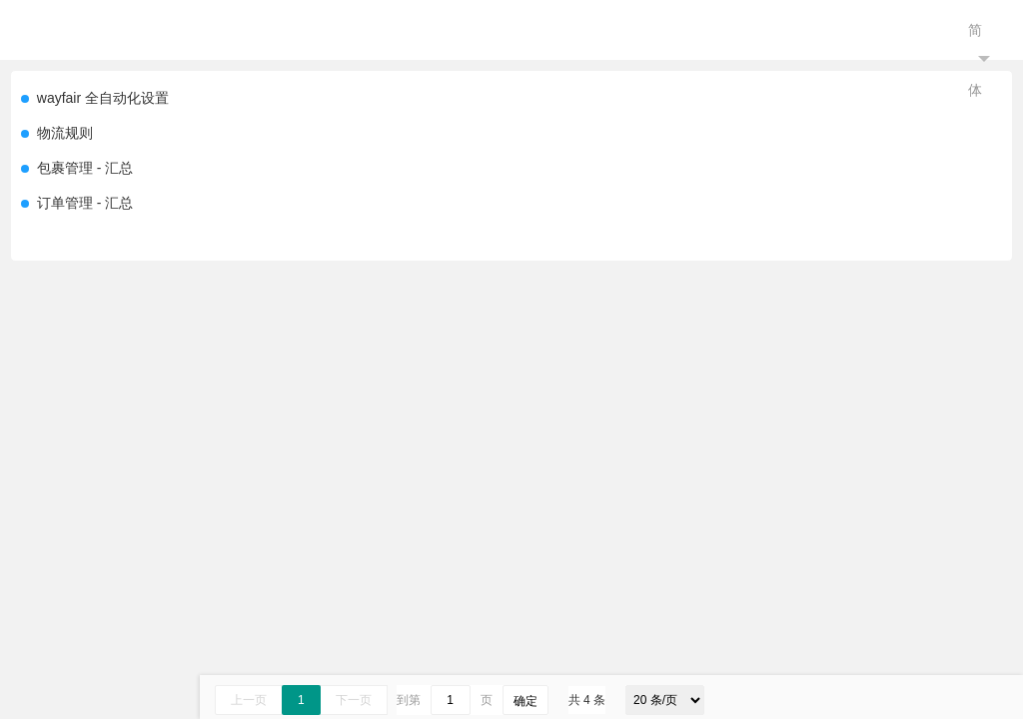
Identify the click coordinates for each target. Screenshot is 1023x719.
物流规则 (65, 133)
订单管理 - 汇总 (85, 203)
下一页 (354, 700)
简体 (979, 60)
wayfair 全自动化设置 (103, 98)
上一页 (249, 700)
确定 (525, 701)
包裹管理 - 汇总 (85, 168)
